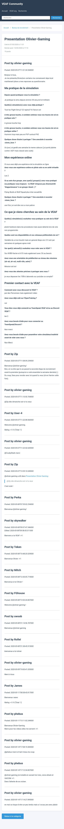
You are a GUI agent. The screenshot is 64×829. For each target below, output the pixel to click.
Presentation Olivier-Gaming (37, 476)
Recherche (22, 11)
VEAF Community (12, 3)
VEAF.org (13, 11)
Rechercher (56, 18)
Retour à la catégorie (12, 816)
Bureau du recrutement (20, 28)
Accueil (5, 11)
